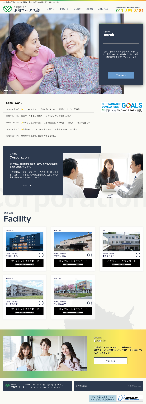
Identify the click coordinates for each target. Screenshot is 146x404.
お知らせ (50, 9)
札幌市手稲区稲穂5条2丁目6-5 (48, 385)
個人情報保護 (81, 386)
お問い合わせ (103, 9)
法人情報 (77, 9)
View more (121, 75)
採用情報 (89, 9)
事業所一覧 (64, 9)
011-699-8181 (36, 387)
